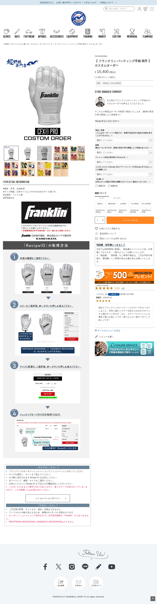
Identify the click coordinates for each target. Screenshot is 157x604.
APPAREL (42, 30)
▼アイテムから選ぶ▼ (20, 44)
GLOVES (6, 30)
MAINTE (102, 30)
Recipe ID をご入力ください (107, 121)
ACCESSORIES (57, 30)
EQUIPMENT (72, 30)
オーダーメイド (46, 44)
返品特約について (108, 233)
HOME (6, 44)
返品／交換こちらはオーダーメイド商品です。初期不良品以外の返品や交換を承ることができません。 (123, 133)
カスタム (34, 44)
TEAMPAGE (147, 30)
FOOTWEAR (29, 30)
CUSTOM (116, 30)
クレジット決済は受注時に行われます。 (112, 157)
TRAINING (87, 30)
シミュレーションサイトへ (47, 498)
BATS (17, 30)
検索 (106, 9)
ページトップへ (152, 598)
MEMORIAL (132, 30)
